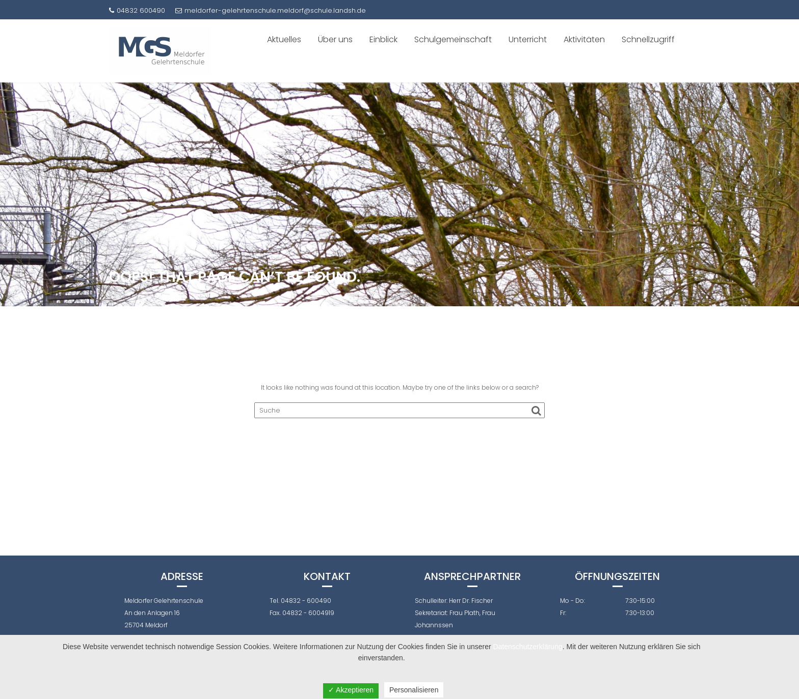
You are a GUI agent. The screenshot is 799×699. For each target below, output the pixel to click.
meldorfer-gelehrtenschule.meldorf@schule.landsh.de (270, 10)
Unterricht (528, 39)
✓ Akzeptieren (351, 690)
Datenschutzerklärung (528, 647)
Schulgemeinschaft (453, 39)
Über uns (335, 39)
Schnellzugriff (648, 39)
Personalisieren (414, 690)
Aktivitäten (584, 39)
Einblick (383, 39)
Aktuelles (284, 39)
